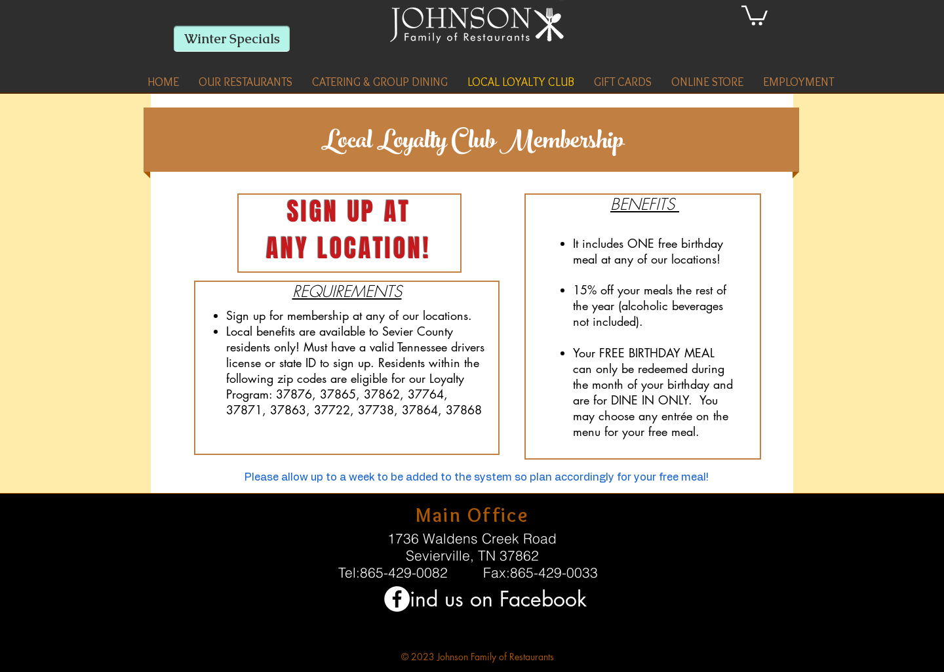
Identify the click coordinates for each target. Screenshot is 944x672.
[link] (754, 14)
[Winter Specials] (232, 39)
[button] (245, 82)
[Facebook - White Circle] (397, 599)
